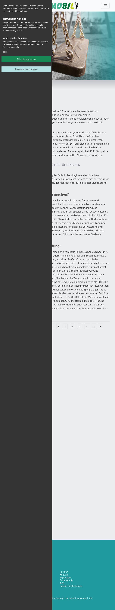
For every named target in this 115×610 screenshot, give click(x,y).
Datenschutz (66, 580)
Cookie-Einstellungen (71, 586)
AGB (62, 583)
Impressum (65, 577)
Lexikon (64, 571)
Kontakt (64, 574)
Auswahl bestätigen (26, 69)
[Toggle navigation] (105, 6)
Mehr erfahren (21, 11)
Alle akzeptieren (26, 59)
